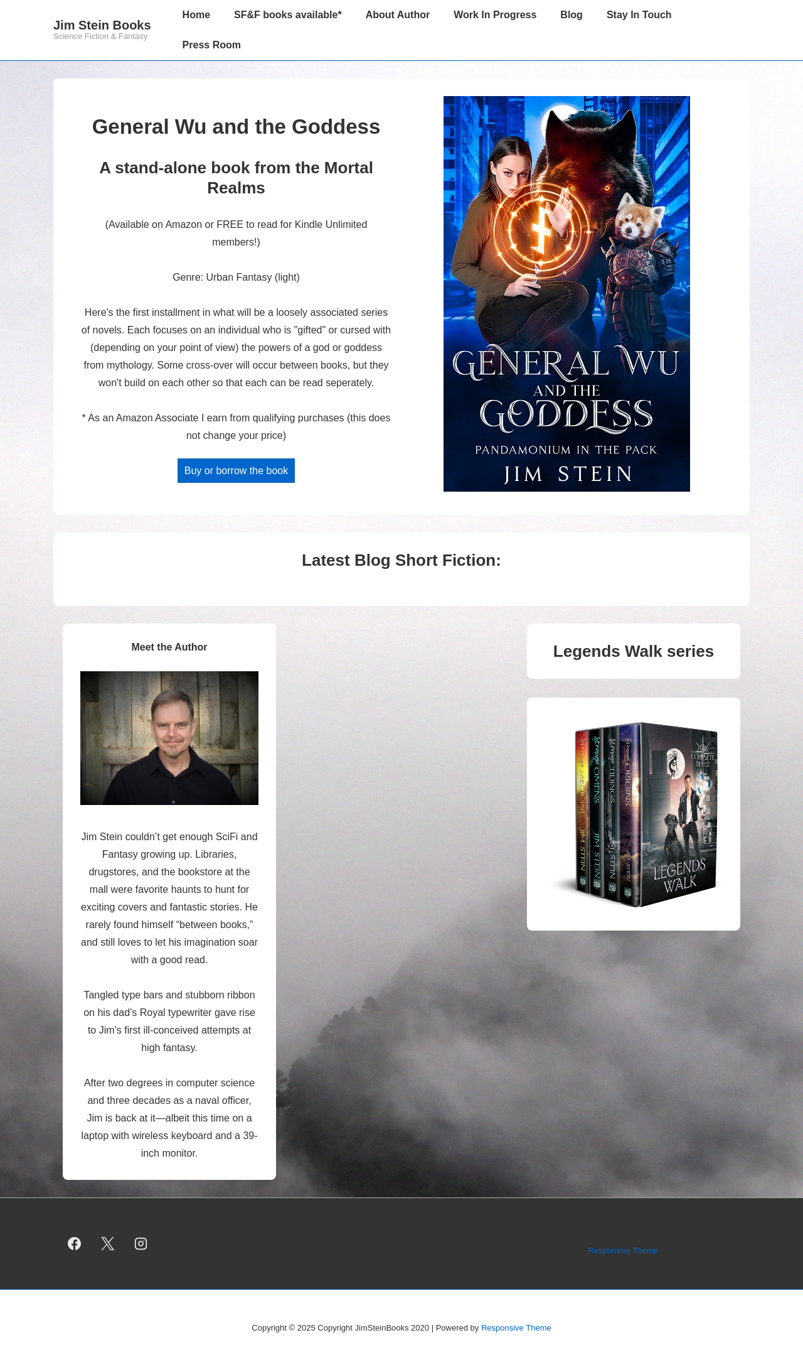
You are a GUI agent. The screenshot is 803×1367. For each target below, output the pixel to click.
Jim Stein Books (102, 25)
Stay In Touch (639, 14)
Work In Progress (495, 14)
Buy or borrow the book (236, 470)
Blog (571, 14)
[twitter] (108, 1244)
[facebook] (75, 1244)
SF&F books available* (288, 14)
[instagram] (141, 1244)
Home (196, 14)
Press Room (212, 45)
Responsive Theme (623, 1250)
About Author (398, 14)
